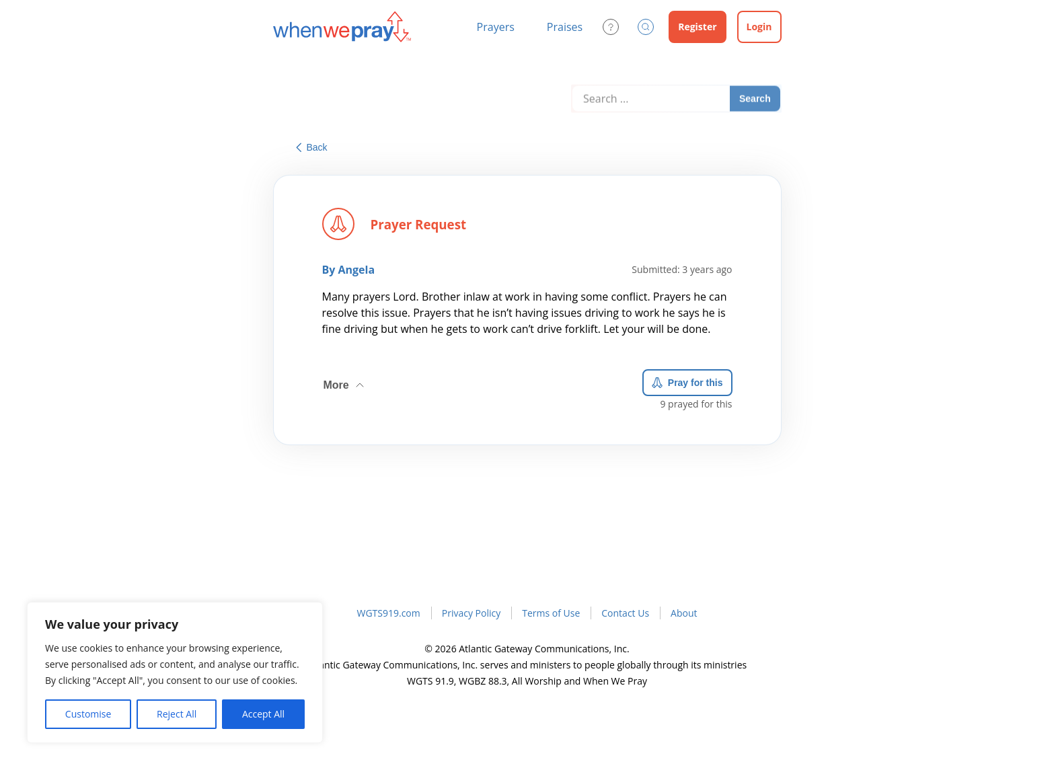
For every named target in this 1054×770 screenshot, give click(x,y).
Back (312, 147)
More (345, 380)
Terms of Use (551, 613)
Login (759, 26)
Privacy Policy (471, 613)
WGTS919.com (388, 613)
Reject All (176, 713)
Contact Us (625, 613)
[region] (175, 672)
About (684, 613)
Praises (564, 27)
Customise (88, 713)
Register (697, 26)
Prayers (496, 27)
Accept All (263, 713)
